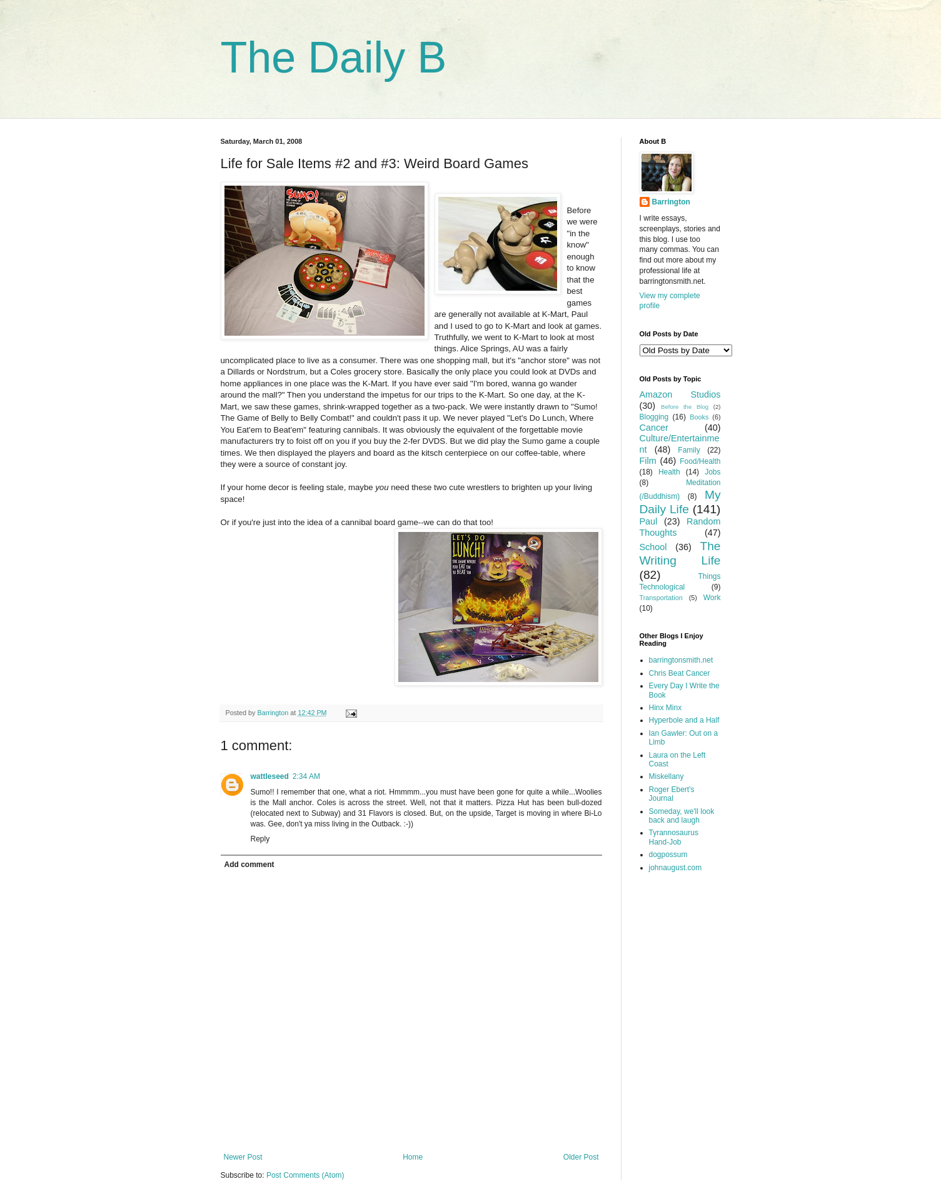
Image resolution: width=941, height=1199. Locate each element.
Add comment (249, 864)
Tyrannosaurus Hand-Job (673, 837)
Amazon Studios (680, 394)
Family (689, 450)
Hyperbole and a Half (684, 720)
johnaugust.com (675, 867)
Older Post (581, 1157)
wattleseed (270, 776)
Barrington (671, 202)
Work (712, 597)
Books (699, 417)
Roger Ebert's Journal (672, 794)
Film (648, 461)
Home (413, 1157)
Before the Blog (684, 406)
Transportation (661, 597)
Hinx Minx (665, 707)
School (653, 547)
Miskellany (666, 776)
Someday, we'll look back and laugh (682, 816)
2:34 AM (306, 776)
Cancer (654, 428)
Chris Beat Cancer (679, 673)
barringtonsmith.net (681, 660)
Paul (649, 521)
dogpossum (668, 854)
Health (669, 472)
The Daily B (334, 57)
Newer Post (243, 1157)
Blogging (654, 417)
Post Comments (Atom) (305, 1175)
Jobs (712, 472)
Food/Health (700, 461)
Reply (260, 839)
